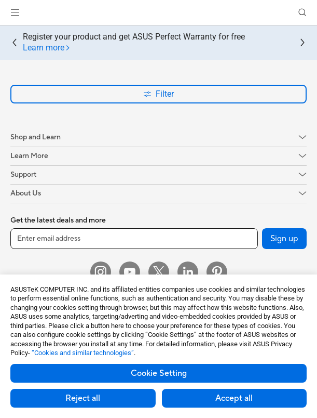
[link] (158, 13)
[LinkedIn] (187, 272)
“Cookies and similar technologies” (83, 353)
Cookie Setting (159, 373)
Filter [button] (158, 94)
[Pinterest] (216, 272)
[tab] (47, 48)
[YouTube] (129, 272)
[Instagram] (100, 272)
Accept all (234, 398)
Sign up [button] (284, 238)
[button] (15, 12)
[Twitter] (158, 272)
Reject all (82, 398)
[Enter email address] (134, 238)
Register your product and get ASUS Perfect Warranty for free (134, 43)
